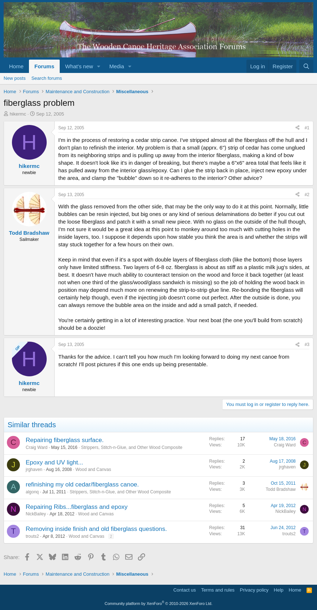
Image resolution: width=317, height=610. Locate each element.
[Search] (306, 66)
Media (116, 66)
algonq (32, 491)
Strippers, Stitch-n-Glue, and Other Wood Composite (131, 447)
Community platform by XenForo (158, 603)
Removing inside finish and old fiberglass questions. (96, 528)
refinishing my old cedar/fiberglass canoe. (82, 484)
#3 (307, 344)
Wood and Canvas (93, 469)
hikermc (18, 114)
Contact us (184, 590)
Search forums (46, 78)
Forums (44, 66)
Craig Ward (36, 447)
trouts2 (32, 536)
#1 (307, 127)
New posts (15, 78)
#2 (307, 194)
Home (16, 66)
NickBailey (36, 513)
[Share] (297, 128)
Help (279, 590)
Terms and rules (217, 590)
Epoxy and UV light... (54, 462)
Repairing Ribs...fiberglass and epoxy (77, 506)
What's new (79, 66)
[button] (99, 66)
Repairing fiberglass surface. (64, 440)
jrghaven (34, 469)
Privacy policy (254, 590)
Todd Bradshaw (281, 489)
